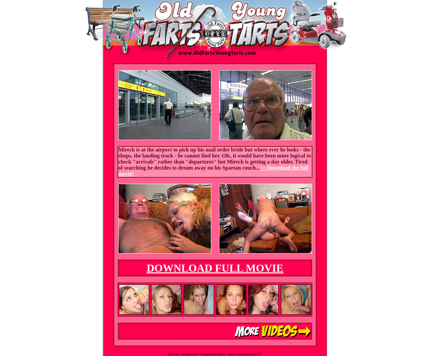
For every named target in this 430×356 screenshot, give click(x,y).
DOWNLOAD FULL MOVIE (214, 268)
